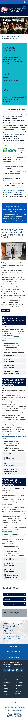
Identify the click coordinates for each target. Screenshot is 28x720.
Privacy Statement (9, 706)
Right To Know (14, 707)
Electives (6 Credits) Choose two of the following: (11, 577)
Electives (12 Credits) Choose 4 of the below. (12, 373)
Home (3, 36)
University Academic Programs (15, 36)
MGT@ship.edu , (21, 636)
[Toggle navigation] (24, 7)
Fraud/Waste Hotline (17, 710)
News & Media (6, 682)
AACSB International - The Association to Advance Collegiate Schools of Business (13, 191)
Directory (5, 676)
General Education (10, 356)
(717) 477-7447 (6, 666)
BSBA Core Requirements (9, 361)
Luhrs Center (6, 695)
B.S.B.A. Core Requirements (9, 459)
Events (4, 685)
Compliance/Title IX (13, 709)
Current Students (19, 682)
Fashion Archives (19, 676)
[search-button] (24, 2)
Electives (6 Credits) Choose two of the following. (11, 472)
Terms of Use (16, 706)
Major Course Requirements (9, 367)
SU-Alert (17, 679)
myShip (17, 688)
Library (4, 679)
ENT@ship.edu (16, 638)
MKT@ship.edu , (7, 638)
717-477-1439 (11, 636)
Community (6, 691)
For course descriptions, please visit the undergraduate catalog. (14, 338)
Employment (6, 688)
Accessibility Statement (18, 692)
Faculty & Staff (18, 685)
